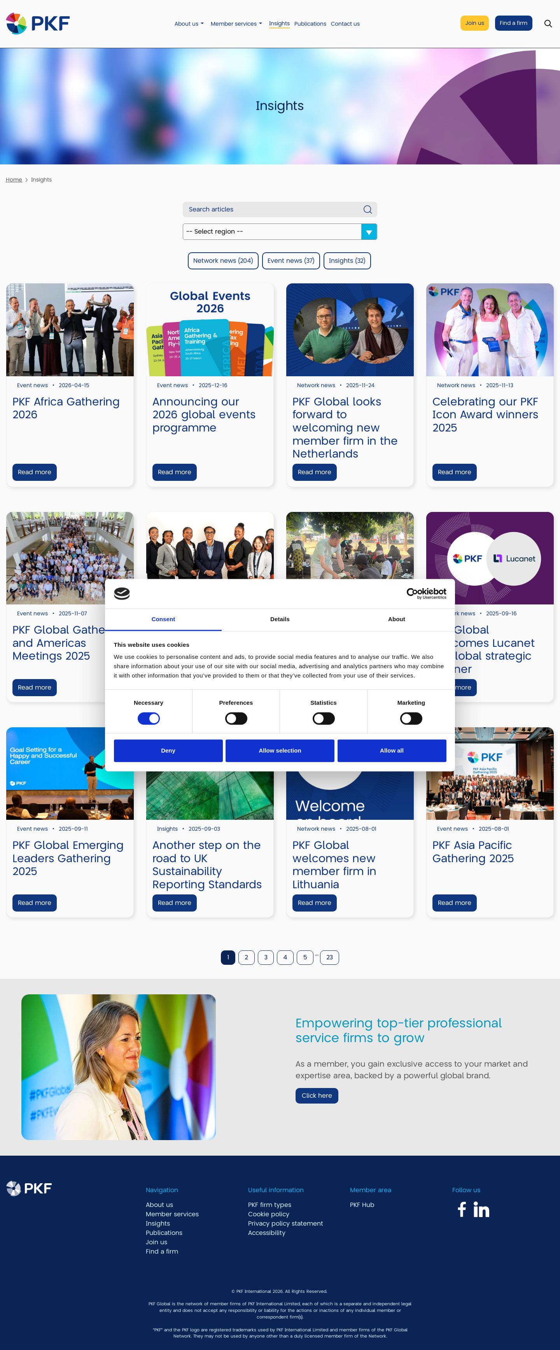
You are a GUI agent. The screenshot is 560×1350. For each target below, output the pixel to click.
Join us (475, 23)
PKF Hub (362, 1205)
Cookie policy (268, 1214)
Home (14, 179)
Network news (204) (223, 261)
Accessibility (266, 1233)
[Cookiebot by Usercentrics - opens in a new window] (412, 593)
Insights (279, 23)
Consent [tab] (163, 619)
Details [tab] (280, 619)
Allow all (392, 750)
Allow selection (280, 750)
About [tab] (396, 619)
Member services (234, 24)
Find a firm (513, 23)
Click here (317, 1096)
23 (329, 957)
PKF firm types (269, 1205)
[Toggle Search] (548, 24)
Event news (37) (291, 261)
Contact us (345, 24)
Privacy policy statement (285, 1224)
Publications (310, 24)
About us (186, 24)
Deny (168, 750)
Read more (34, 472)
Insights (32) (347, 261)
